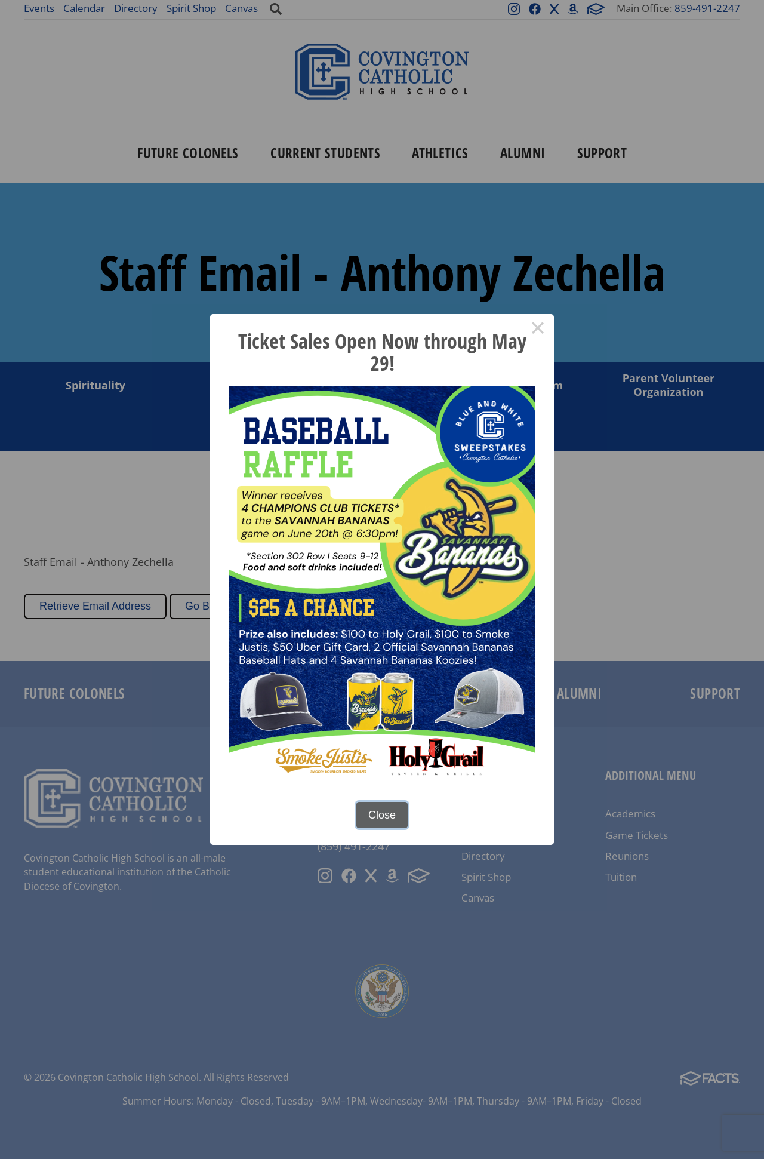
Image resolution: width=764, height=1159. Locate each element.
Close (382, 815)
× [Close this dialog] (537, 330)
